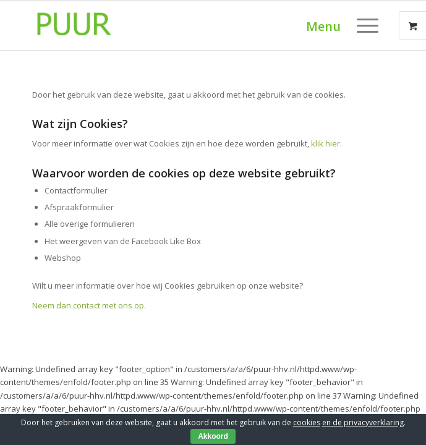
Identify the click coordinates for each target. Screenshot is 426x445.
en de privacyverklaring (363, 422)
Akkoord (213, 436)
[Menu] (361, 25)
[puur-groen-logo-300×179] (177, 25)
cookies (306, 422)
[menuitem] (369, 25)
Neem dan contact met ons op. (89, 305)
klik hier (325, 143)
